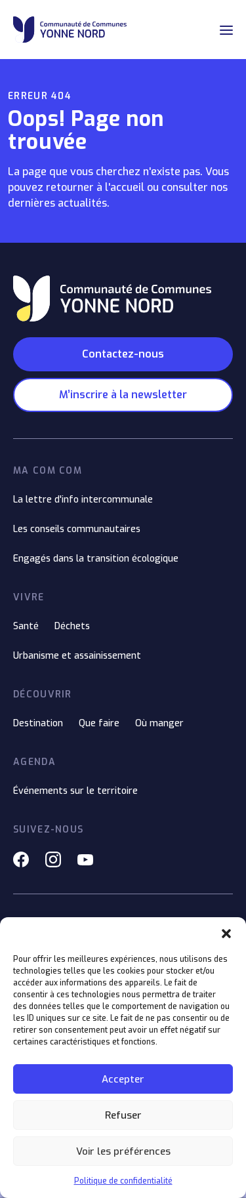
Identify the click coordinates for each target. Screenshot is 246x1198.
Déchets (72, 626)
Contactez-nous (123, 354)
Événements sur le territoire (75, 791)
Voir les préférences (123, 1151)
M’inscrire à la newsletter (123, 395)
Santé (26, 626)
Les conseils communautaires (76, 529)
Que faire (99, 723)
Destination (38, 723)
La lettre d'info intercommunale (83, 499)
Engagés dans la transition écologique (95, 558)
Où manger (159, 723)
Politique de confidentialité (123, 1181)
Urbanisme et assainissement (77, 656)
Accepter (123, 1079)
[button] (226, 933)
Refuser (123, 1115)
